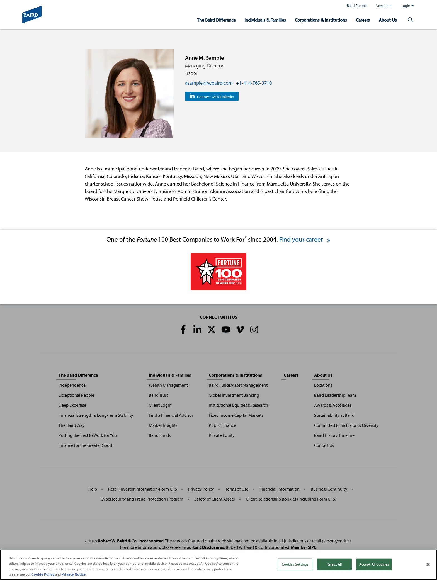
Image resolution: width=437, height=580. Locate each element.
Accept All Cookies (374, 565)
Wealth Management (168, 385)
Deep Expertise (72, 405)
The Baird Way (72, 425)
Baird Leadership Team (335, 395)
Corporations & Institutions (321, 20)
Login (407, 5)
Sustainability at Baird (334, 415)
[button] (410, 20)
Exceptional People (76, 395)
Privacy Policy (201, 489)
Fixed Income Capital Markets (236, 415)
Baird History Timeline (334, 435)
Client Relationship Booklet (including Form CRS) (291, 499)
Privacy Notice (74, 575)
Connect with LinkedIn (215, 96)
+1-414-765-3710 (254, 83)
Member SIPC (303, 547)
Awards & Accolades (332, 405)
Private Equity (222, 435)
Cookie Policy (42, 575)
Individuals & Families (265, 20)
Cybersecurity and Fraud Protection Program (142, 499)
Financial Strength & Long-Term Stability (96, 415)
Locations (323, 385)
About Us (388, 20)
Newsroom (384, 5)
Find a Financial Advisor (171, 415)
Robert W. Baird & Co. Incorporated (131, 541)
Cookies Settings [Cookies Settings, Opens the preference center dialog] (295, 565)
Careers (363, 20)
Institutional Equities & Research (238, 405)
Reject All (334, 565)
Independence (72, 385)
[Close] (428, 565)
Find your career (305, 239)
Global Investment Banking (234, 395)
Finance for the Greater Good (85, 445)
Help (92, 489)
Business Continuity (329, 489)
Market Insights (163, 425)
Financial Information (279, 489)
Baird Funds (160, 435)
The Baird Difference (216, 20)
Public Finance (222, 425)
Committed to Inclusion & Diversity (346, 425)
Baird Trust (158, 395)
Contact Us (324, 445)
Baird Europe (357, 5)
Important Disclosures (202, 547)
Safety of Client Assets (214, 499)
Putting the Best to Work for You (88, 435)
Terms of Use (236, 489)
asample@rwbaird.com (209, 83)
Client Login (160, 405)
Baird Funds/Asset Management (238, 385)
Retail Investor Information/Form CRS (142, 489)
